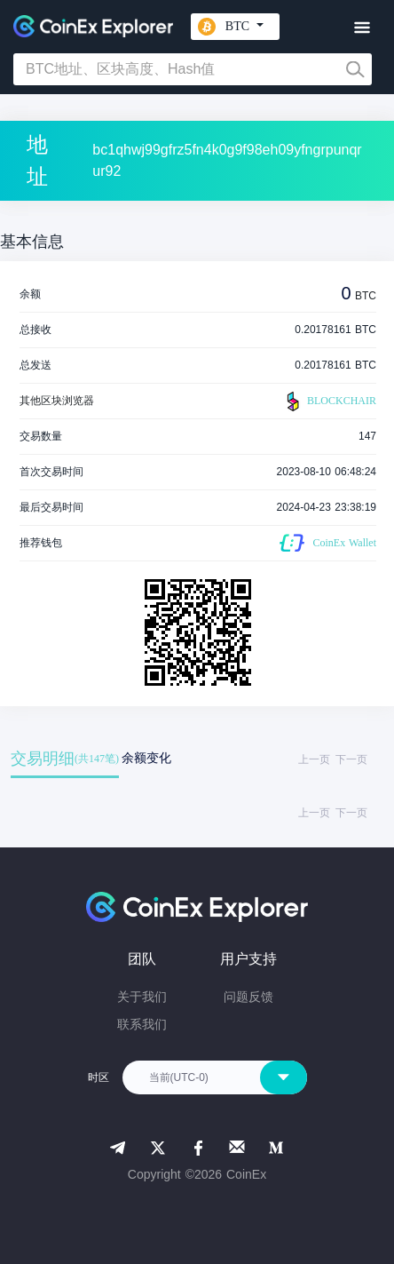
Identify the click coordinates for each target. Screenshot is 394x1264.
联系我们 (142, 1024)
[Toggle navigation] (362, 28)
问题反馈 (248, 997)
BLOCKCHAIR (329, 401)
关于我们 (142, 997)
